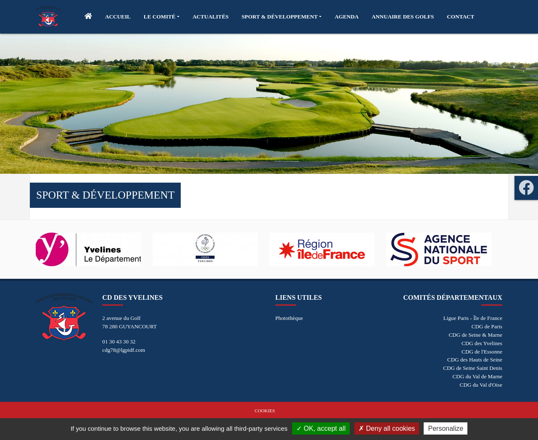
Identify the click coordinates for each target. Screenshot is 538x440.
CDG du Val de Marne (477, 376)
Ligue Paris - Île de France (472, 318)
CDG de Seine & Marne (475, 335)
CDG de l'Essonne (482, 351)
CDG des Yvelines (482, 343)
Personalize (445, 428)
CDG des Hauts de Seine (474, 359)
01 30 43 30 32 (118, 341)
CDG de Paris (487, 326)
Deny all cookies (387, 428)
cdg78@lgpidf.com (123, 350)
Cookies (265, 410)
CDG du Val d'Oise (481, 385)
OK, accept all (320, 428)
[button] (161, 16)
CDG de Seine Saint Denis (472, 368)
